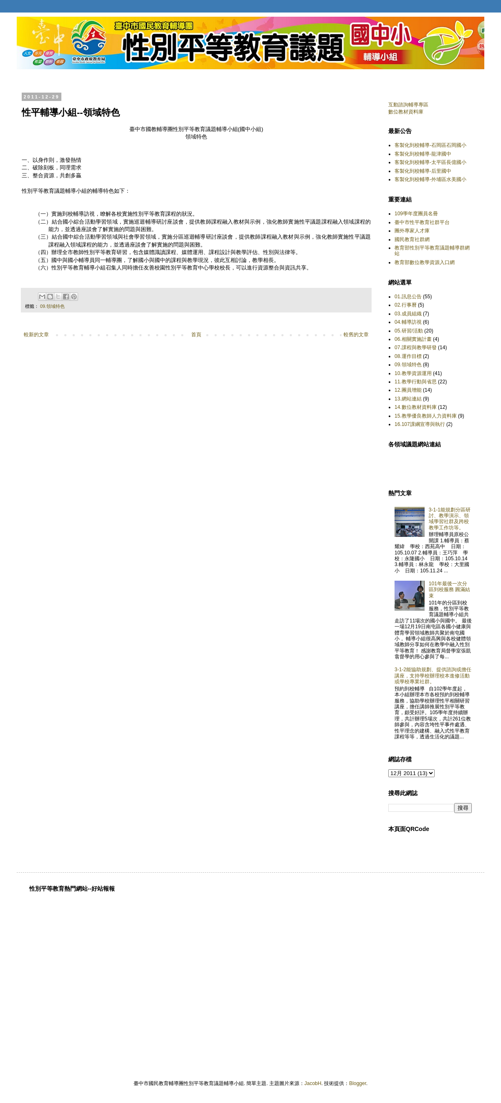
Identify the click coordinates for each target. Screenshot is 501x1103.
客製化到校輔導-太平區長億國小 (430, 162)
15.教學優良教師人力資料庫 (426, 416)
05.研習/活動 (409, 331)
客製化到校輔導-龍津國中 (423, 154)
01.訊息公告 (408, 297)
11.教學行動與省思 (416, 382)
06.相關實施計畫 (413, 339)
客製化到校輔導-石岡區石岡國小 (430, 145)
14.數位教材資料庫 (416, 407)
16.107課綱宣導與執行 (420, 424)
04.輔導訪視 (408, 322)
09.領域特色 (52, 306)
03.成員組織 (408, 314)
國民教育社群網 (412, 239)
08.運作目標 (408, 356)
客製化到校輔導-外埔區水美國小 (430, 179)
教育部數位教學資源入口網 (425, 262)
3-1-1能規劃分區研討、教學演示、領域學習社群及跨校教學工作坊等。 (450, 519)
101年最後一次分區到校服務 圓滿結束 (449, 590)
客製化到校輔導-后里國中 (423, 171)
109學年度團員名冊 (416, 214)
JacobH (312, 1083)
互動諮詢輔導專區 (408, 105)
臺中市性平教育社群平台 (422, 222)
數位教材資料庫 (405, 112)
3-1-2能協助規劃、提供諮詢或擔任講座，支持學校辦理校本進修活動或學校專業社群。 (433, 676)
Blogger (357, 1083)
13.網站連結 (408, 399)
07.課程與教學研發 (416, 347)
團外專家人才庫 (412, 231)
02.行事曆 (406, 305)
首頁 (196, 334)
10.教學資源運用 (413, 373)
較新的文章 (36, 334)
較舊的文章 (356, 334)
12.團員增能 (408, 390)
